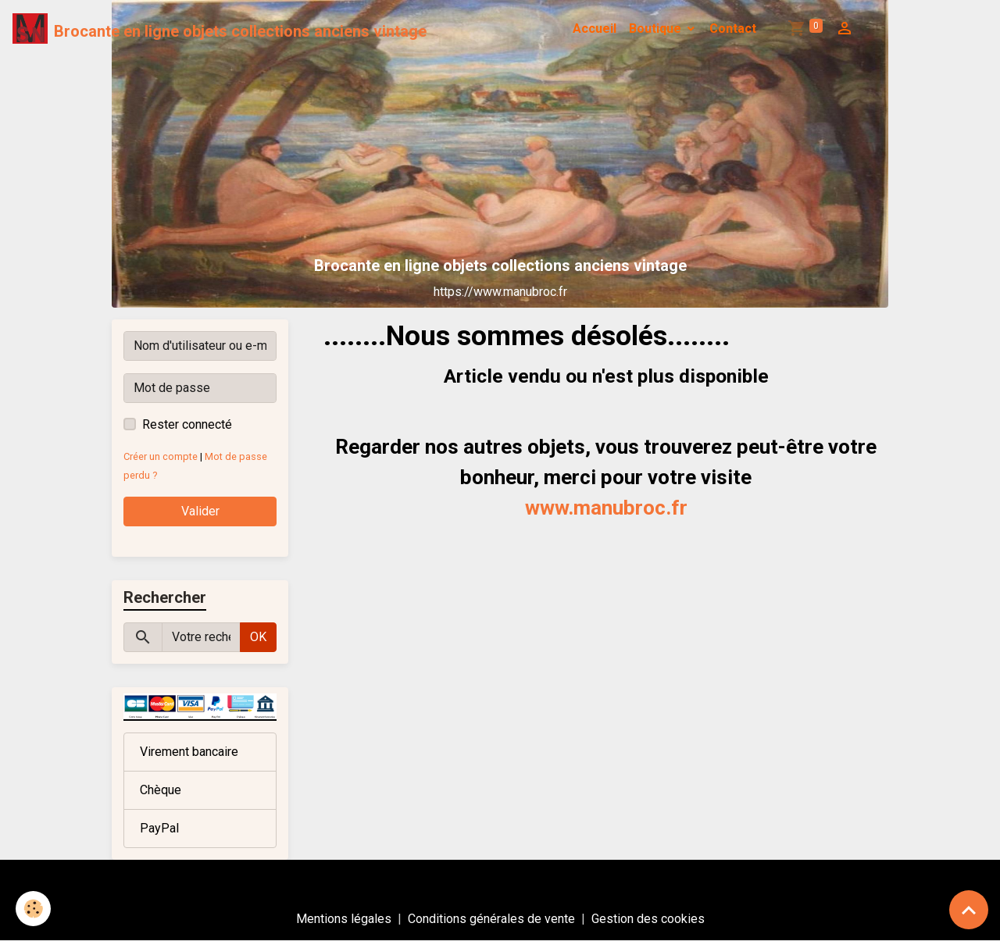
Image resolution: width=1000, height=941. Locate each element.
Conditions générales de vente (491, 918)
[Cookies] (33, 908)
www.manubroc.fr (606, 507)
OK (258, 636)
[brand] (219, 29)
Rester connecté (187, 424)
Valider (200, 511)
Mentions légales (343, 918)
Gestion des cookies (648, 918)
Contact (732, 28)
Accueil (594, 28)
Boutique (656, 28)
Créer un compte (160, 456)
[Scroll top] (968, 909)
